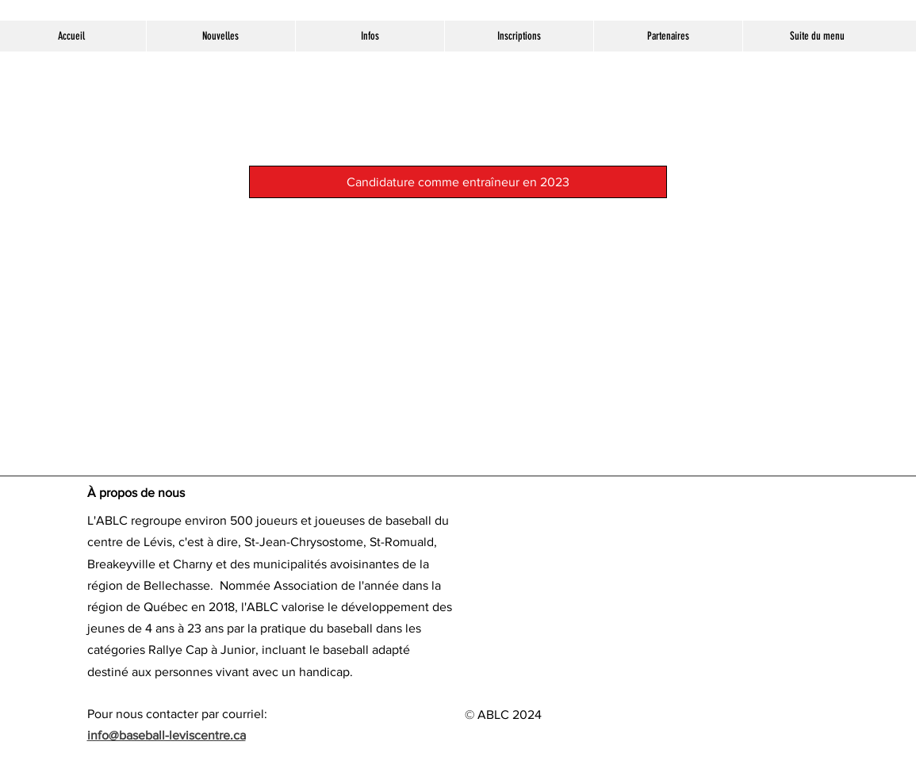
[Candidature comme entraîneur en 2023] (458, 182)
